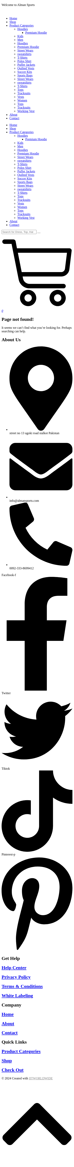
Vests (20, 203)
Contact (14, 225)
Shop (12, 128)
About (13, 221)
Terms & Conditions (22, 986)
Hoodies (22, 135)
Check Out (12, 1069)
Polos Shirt (24, 167)
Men (20, 146)
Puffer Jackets (26, 171)
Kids (20, 142)
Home (13, 125)
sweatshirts (24, 160)
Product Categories (21, 132)
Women (22, 207)
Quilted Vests (25, 175)
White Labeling (17, 995)
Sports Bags (25, 182)
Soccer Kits (24, 178)
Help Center (14, 967)
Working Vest (26, 217)
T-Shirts (22, 164)
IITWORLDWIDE (41, 1078)
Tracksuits (23, 200)
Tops (20, 196)
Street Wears (25, 157)
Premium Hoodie (36, 139)
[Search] (19, 232)
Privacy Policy (16, 977)
